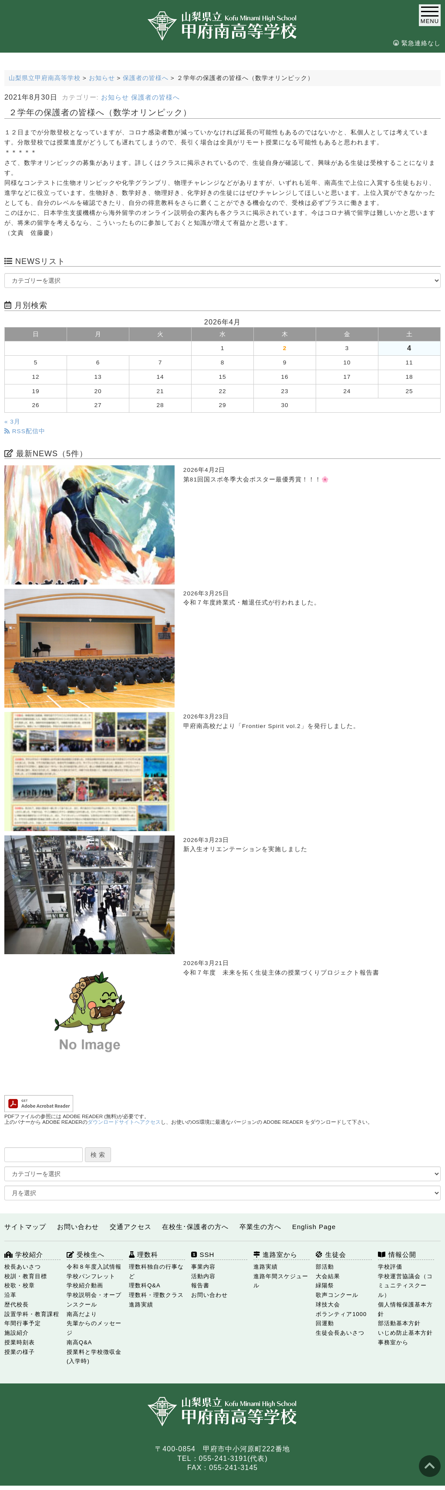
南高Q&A (79, 1342)
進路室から (275, 1254)
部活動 (325, 1266)
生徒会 (331, 1254)
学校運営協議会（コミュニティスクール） (405, 1286)
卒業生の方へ (260, 1226)
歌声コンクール (337, 1295)
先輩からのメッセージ (94, 1328)
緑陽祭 (325, 1285)
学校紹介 (23, 1254)
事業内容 (203, 1266)
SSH (202, 1254)
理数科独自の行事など (156, 1271)
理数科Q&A (144, 1285)
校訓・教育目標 (25, 1276)
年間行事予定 (22, 1323)
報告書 (200, 1285)
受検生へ (86, 1254)
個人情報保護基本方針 (405, 1309)
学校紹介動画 (85, 1285)
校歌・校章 (19, 1285)
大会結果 (328, 1276)
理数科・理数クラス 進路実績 (156, 1300)
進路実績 (265, 1266)
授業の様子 (19, 1352)
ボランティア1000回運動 (341, 1319)
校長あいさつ (22, 1266)
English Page (314, 1226)
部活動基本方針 (399, 1323)
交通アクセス (131, 1226)
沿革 (10, 1295)
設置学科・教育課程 (31, 1314)
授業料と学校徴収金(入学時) (94, 1357)
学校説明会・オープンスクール (94, 1300)
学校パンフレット (91, 1276)
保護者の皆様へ (155, 97)
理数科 (143, 1254)
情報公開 (397, 1254)
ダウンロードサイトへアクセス (124, 1122)
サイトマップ (25, 1226)
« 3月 (12, 421)
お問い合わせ (78, 1226)
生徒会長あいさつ (340, 1333)
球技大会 (328, 1304)
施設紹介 (16, 1333)
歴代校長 (16, 1304)
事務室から (393, 1342)
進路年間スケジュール (280, 1281)
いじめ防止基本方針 (405, 1333)
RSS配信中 (24, 431)
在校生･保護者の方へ (195, 1226)
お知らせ (115, 97)
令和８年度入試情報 (94, 1266)
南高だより (82, 1314)
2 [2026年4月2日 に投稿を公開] (285, 348)
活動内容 (203, 1276)
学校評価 (390, 1266)
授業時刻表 (19, 1342)
